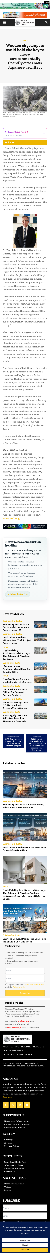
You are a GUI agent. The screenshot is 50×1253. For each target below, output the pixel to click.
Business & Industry (12, 621)
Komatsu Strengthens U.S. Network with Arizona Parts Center (15, 705)
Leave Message (14, 1027)
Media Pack (23, 1021)
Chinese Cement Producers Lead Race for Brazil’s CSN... (16, 669)
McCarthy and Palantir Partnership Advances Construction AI (16, 627)
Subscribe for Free (19, 594)
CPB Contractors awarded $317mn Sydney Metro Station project (13, 742)
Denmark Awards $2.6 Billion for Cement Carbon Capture (15, 692)
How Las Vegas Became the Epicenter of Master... (17, 681)
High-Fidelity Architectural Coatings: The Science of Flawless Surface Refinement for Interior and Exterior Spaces (24, 894)
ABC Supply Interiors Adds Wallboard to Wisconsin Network (15, 718)
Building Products (11, 663)
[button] (4, 22)
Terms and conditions (33, 984)
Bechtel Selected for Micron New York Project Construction (17, 640)
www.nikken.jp (11, 518)
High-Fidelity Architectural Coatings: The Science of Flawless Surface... (16, 654)
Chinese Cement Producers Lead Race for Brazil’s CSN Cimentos (24, 940)
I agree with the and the (24, 985)
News (25, 40)
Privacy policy (20, 987)
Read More (7, 1097)
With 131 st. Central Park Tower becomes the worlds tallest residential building (36, 744)
